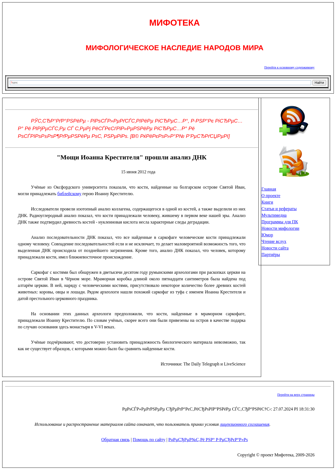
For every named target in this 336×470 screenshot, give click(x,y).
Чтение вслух (273, 241)
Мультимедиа (274, 215)
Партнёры (270, 254)
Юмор (267, 235)
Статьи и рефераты (279, 208)
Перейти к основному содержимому (289, 67)
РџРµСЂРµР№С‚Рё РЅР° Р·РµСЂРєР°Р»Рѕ (208, 439)
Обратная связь (115, 439)
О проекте (270, 195)
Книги (267, 202)
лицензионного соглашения (244, 424)
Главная (268, 189)
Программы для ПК (279, 221)
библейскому (69, 193)
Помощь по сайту (149, 439)
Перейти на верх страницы (295, 395)
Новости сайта (274, 248)
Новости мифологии (280, 228)
